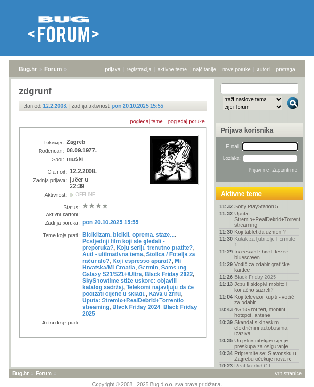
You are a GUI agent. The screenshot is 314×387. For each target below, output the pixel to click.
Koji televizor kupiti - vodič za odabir (264, 299)
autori (263, 69)
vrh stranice (288, 373)
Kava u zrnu (165, 294)
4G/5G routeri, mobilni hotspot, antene (259, 312)
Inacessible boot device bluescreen (261, 254)
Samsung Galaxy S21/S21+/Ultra (134, 270)
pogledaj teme (146, 121)
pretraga (285, 69)
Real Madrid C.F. (253, 366)
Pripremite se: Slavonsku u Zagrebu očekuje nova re (265, 356)
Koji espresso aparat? (142, 261)
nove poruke (236, 69)
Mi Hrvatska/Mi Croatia (131, 264)
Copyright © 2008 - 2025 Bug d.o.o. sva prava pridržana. (157, 384)
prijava (112, 69)
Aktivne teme (241, 193)
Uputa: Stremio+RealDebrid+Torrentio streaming (266, 219)
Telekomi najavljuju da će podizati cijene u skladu (138, 290)
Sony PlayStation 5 (256, 206)
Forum (53, 69)
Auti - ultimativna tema (112, 254)
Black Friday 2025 (255, 277)
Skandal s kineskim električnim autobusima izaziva (261, 327)
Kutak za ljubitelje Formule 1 (264, 241)
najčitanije (204, 69)
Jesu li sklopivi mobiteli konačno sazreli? (260, 286)
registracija (139, 69)
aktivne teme (172, 69)
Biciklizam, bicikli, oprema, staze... (128, 234)
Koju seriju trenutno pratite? (155, 248)
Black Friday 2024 (136, 307)
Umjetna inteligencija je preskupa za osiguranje (261, 343)
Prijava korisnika (247, 130)
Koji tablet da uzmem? (260, 232)
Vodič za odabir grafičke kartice (262, 267)
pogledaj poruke (186, 121)
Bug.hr (28, 69)
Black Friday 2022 (169, 274)
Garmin (148, 267)
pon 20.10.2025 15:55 (137, 106)
